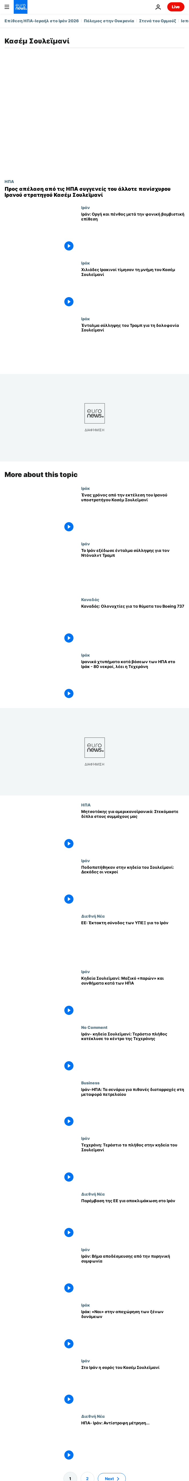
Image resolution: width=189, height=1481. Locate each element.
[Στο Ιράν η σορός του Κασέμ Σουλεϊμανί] (132, 1386)
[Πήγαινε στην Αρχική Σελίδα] (20, 7)
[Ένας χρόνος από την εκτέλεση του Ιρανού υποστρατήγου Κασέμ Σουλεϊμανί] (132, 513)
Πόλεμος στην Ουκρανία (109, 20)
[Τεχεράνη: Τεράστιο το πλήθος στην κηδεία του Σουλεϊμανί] (132, 1163)
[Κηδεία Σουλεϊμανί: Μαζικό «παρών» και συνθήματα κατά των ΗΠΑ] (132, 997)
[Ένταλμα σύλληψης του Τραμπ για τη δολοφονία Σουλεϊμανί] (132, 344)
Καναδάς (90, 599)
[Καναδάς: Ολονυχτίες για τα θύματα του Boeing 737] (132, 624)
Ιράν (85, 207)
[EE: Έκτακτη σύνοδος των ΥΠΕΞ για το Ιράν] (132, 941)
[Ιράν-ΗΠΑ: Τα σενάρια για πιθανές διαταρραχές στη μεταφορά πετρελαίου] (132, 1108)
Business (90, 1082)
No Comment (94, 1027)
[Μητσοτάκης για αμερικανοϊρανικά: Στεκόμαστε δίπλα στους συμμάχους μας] (132, 830)
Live (176, 6)
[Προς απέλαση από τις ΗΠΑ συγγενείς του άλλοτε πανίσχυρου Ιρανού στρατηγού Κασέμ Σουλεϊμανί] (94, 192)
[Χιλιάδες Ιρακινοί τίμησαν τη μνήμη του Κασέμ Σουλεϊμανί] (132, 288)
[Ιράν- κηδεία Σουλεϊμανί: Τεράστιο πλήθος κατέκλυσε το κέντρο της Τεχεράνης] (132, 1053)
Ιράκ (85, 263)
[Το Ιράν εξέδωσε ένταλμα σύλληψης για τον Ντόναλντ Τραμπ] (132, 569)
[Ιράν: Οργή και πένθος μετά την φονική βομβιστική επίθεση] (132, 233)
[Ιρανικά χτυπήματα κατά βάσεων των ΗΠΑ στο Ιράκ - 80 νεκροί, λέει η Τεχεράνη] (132, 680)
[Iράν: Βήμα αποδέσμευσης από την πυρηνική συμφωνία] (132, 1275)
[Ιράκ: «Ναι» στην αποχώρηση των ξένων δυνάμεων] (132, 1330)
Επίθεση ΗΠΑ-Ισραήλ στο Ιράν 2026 (42, 20)
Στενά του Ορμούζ (157, 20)
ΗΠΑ (9, 181)
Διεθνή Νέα (93, 916)
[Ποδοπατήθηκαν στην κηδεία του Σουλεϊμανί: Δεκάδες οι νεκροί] (132, 886)
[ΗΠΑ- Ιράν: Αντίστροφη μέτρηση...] (132, 1441)
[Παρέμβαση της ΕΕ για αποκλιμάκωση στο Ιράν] (132, 1219)
